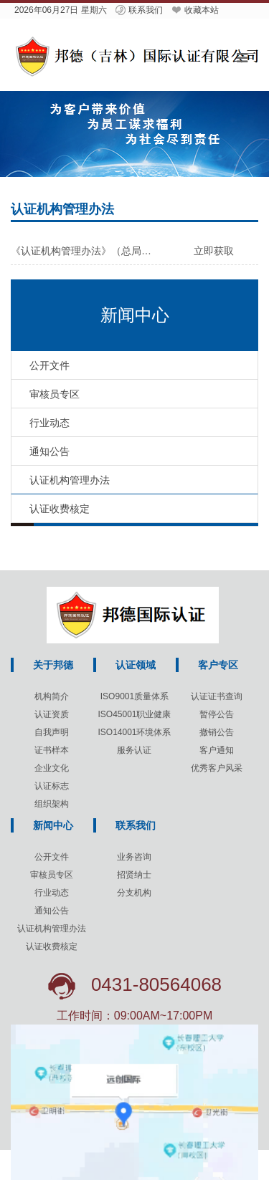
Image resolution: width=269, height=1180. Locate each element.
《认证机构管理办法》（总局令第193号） (85, 250)
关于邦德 (53, 665)
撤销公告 (216, 732)
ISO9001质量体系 (134, 696)
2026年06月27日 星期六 (60, 10)
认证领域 (135, 665)
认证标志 (51, 786)
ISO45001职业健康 (134, 714)
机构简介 (51, 696)
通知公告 (51, 911)
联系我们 (138, 10)
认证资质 (51, 714)
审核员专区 (51, 875)
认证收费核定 (51, 946)
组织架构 (51, 804)
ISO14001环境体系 (134, 732)
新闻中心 (53, 825)
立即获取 (214, 250)
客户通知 (216, 750)
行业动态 (51, 893)
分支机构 (134, 893)
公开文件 (51, 857)
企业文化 (51, 768)
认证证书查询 (216, 696)
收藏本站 (194, 10)
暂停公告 (216, 714)
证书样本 (51, 750)
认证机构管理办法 (51, 929)
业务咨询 (134, 857)
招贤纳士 (134, 875)
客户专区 (218, 665)
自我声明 (51, 732)
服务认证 (134, 750)
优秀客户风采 (216, 768)
